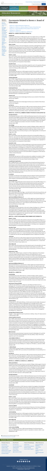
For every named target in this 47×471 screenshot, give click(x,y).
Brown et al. (12, 25)
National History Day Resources (4, 46)
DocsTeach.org (4, 444)
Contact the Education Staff (39, 453)
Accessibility (13, 466)
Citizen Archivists (29, 2)
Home (3, 15)
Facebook (17, 461)
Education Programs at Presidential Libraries (4, 51)
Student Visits (4, 34)
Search (43, 4)
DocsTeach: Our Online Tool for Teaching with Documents (4, 29)
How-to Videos (15, 449)
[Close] (45, 459)
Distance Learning (27, 447)
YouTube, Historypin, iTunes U (39, 450)
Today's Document (5, 449)
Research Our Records (4, 8)
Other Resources (39, 442)
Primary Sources (6, 442)
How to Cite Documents (6, 451)
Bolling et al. (12, 30)
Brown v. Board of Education (18, 15)
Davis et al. (12, 28)
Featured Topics (16, 450)
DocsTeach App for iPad (17, 446)
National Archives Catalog (6, 450)
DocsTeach (15, 442)
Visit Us (33, 8)
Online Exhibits (38, 447)
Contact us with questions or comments (8, 436)
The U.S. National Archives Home (12, 3)
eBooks (36, 448)
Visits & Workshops (29, 442)
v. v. (23, 31)
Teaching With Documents (4, 33)
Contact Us (43, 2)
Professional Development (4, 37)
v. (22, 25)
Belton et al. (12, 31)
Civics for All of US (4, 25)
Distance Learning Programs (3, 39)
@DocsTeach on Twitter (17, 451)
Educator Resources (23, 8)
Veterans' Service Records (14, 8)
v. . (27, 28)
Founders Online (5, 447)
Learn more (36, 468)
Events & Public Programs (3, 54)
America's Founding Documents (42, 8)
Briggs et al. (12, 27)
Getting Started (16, 447)
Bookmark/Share (37, 2)
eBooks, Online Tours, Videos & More (4, 43)
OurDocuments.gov (5, 446)
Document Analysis (5, 453)
